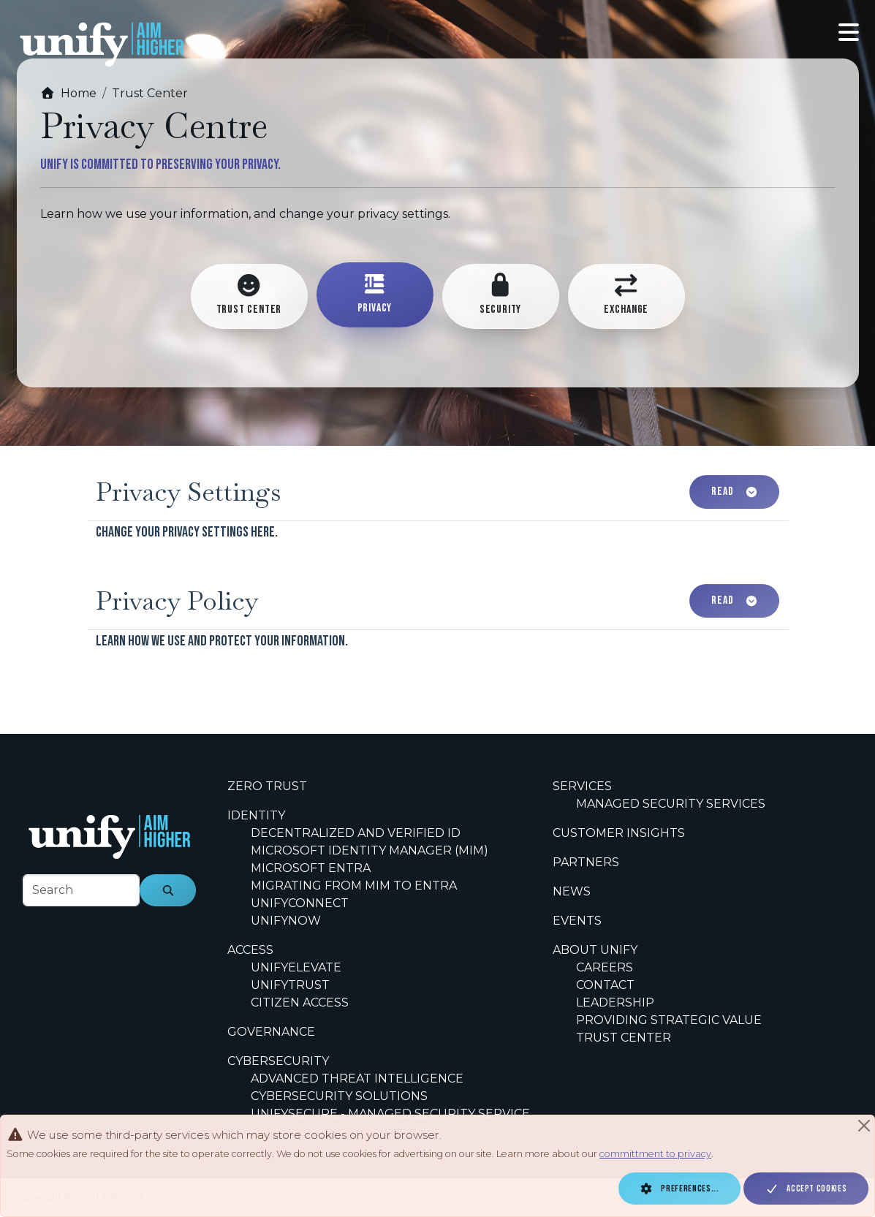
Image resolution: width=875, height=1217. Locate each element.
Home (68, 93)
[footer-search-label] (81, 890)
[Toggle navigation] (848, 32)
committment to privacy (655, 1153)
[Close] (864, 1125)
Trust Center (150, 93)
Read (734, 491)
